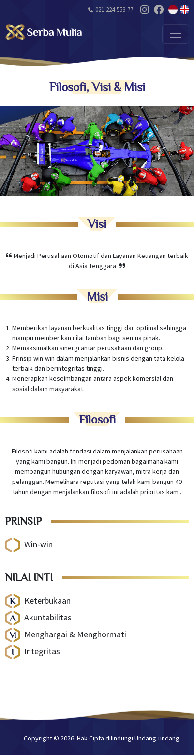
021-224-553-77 (114, 9)
